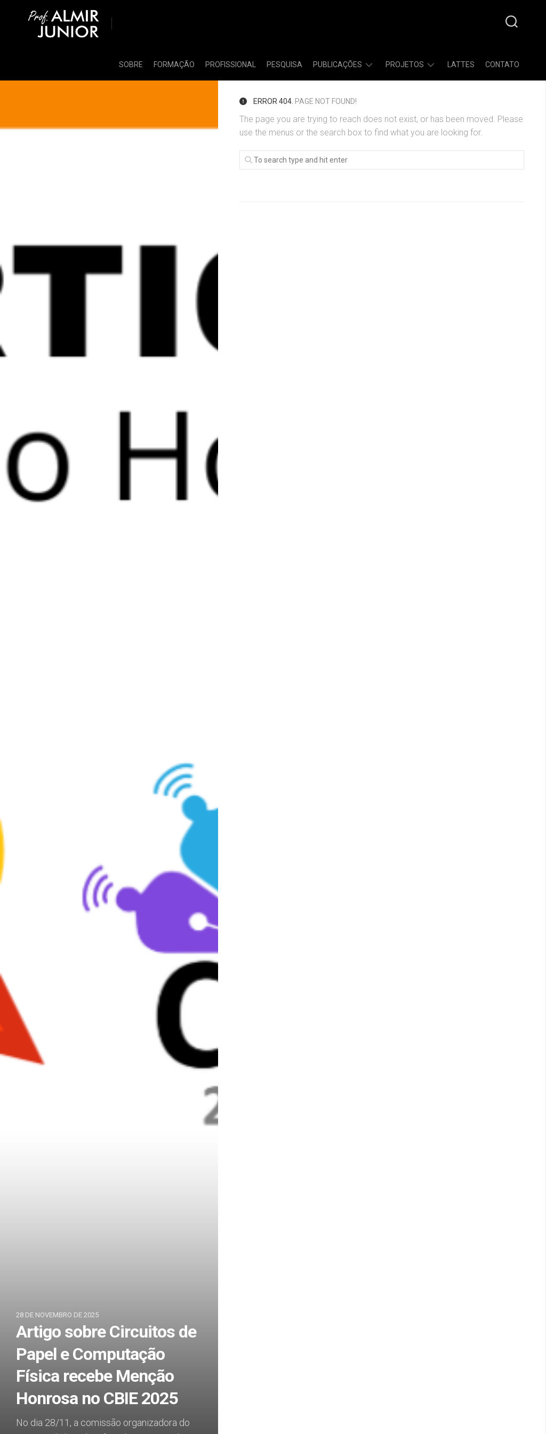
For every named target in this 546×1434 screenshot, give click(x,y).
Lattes (461, 64)
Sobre (131, 64)
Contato (502, 64)
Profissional (230, 64)
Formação (174, 64)
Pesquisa (284, 64)
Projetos (405, 64)
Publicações (337, 64)
